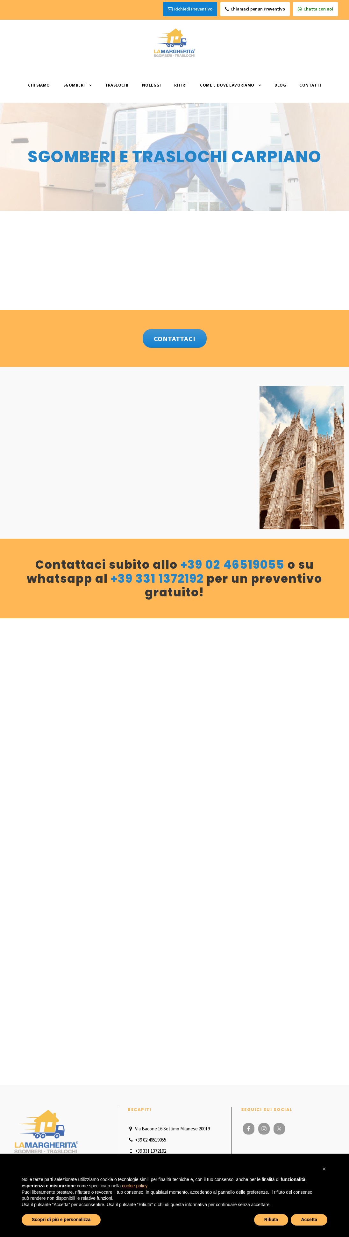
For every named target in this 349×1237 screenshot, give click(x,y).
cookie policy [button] (134, 1185)
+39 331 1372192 (157, 579)
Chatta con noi (315, 9)
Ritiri (180, 85)
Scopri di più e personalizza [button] (61, 1219)
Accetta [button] (309, 1219)
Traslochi (117, 85)
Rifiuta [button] (271, 1219)
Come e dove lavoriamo (227, 85)
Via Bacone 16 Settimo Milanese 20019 (169, 1129)
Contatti (310, 85)
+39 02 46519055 (233, 565)
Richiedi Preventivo (190, 9)
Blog (280, 85)
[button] (324, 1169)
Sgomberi (74, 85)
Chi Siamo (39, 85)
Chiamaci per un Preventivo (255, 9)
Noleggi (151, 85)
